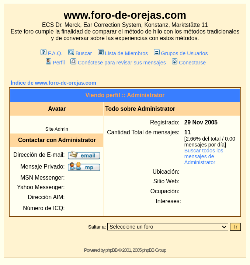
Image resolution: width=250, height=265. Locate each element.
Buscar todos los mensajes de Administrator (203, 156)
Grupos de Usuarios (181, 53)
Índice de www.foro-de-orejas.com (53, 83)
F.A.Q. (51, 53)
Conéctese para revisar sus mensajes (118, 63)
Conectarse (189, 63)
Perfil (55, 63)
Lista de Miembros (123, 53)
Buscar (80, 53)
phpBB (111, 250)
